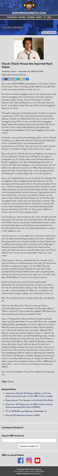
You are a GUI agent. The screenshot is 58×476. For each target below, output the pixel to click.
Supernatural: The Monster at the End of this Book (29, 400)
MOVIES (21, 17)
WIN (49, 17)
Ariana (13, 71)
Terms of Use (29, 471)
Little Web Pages (35, 473)
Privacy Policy (18, 471)
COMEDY (31, 17)
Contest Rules (39, 471)
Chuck (11, 381)
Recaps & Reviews (19, 75)
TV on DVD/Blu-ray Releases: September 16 (26, 411)
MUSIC (39, 17)
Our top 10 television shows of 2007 (23, 415)
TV (44, 17)
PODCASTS (12, 17)
